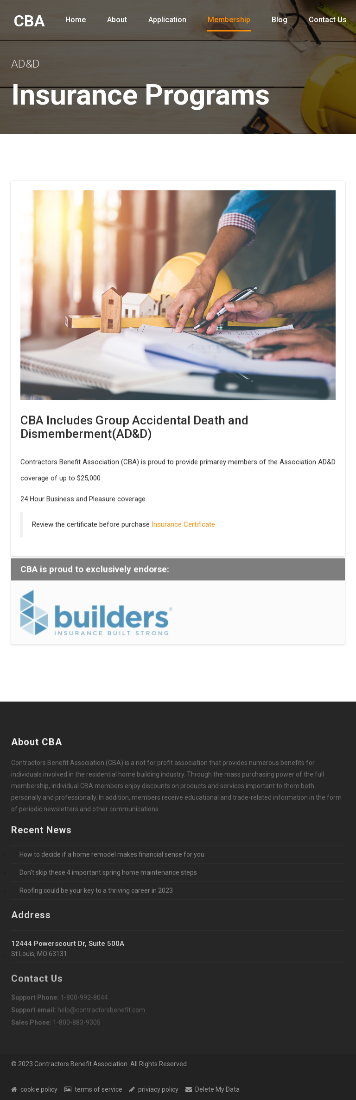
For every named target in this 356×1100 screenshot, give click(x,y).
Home (75, 19)
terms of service (93, 1089)
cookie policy (34, 1089)
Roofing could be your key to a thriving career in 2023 (96, 891)
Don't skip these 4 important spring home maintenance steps (108, 873)
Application (167, 19)
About (117, 19)
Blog (279, 19)
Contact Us (328, 19)
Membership (229, 19)
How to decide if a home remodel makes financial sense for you (111, 855)
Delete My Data (212, 1089)
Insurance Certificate (183, 525)
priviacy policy (153, 1089)
